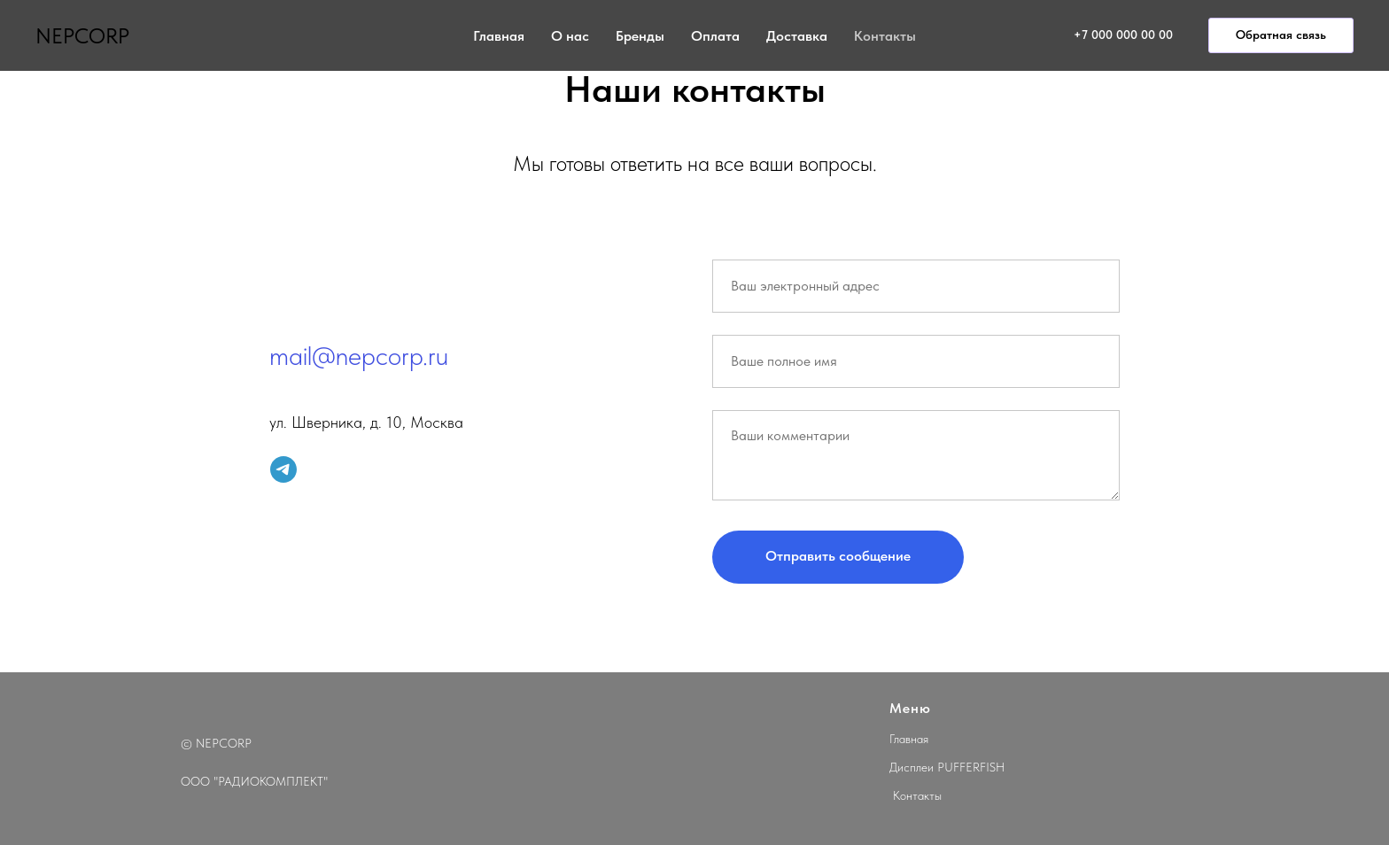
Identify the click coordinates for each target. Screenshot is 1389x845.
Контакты (885, 35)
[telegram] (283, 469)
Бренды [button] (640, 35)
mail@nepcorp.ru (358, 355)
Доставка (796, 35)
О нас (570, 35)
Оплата (715, 35)
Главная (498, 35)
